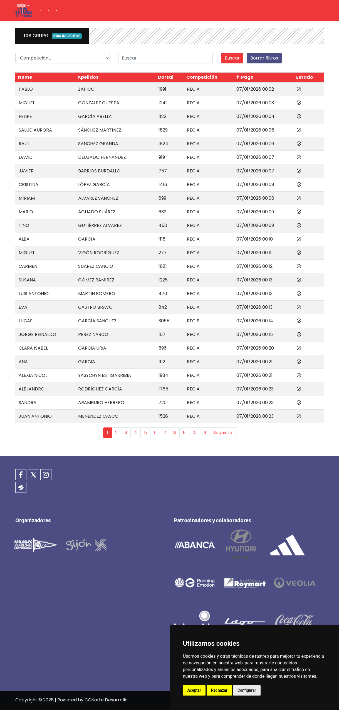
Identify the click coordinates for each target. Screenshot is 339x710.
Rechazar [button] (219, 690)
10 (194, 432)
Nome (25, 77)
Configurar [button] (246, 690)
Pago (247, 77)
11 (205, 432)
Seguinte (222, 432)
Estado (304, 77)
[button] (40, 10)
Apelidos (88, 77)
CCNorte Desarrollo (106, 700)
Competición (201, 77)
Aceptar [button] (194, 690)
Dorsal (166, 77)
